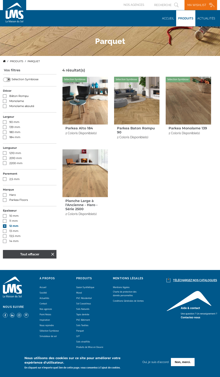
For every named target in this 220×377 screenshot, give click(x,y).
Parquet (80, 331)
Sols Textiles (82, 325)
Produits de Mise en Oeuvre (89, 347)
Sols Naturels (82, 309)
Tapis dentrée (82, 314)
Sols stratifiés (83, 341)
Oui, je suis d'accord (155, 362)
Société (43, 292)
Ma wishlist (196, 5)
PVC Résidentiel (84, 298)
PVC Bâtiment (83, 320)
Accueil (168, 18)
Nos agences (134, 5)
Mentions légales (121, 287)
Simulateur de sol (48, 336)
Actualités (206, 18)
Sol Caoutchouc (83, 303)
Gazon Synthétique (85, 287)
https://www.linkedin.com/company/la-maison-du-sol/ (12, 315)
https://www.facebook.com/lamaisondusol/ (5, 315)
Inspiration (45, 320)
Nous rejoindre (47, 325)
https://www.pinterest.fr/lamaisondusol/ (26, 315)
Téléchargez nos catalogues (195, 280)
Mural (79, 292)
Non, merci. (183, 362)
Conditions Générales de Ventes (128, 301)
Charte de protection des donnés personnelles (125, 293)
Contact (43, 303)
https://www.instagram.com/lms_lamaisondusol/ (19, 315)
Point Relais (45, 314)
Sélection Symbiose (49, 331)
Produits (185, 18)
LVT (78, 336)
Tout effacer (29, 254)
